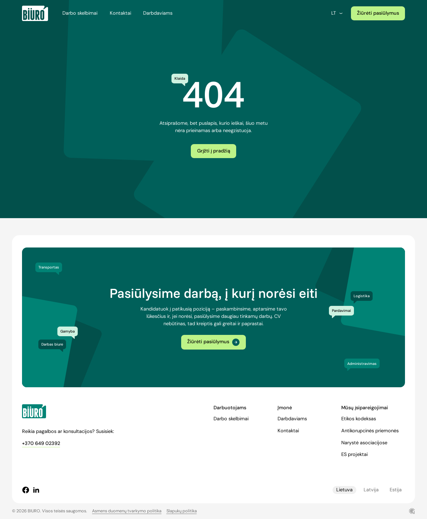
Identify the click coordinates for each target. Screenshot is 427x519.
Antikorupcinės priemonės (370, 431)
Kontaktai (120, 13)
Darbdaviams (157, 13)
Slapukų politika (181, 511)
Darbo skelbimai (79, 13)
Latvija (371, 490)
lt (337, 13)
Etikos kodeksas (358, 419)
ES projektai (354, 454)
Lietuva (344, 490)
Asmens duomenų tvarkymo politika (126, 511)
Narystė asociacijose (364, 443)
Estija (396, 490)
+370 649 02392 (41, 443)
